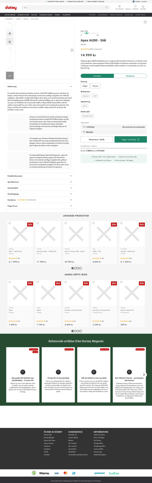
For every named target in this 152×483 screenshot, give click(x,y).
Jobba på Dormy (99, 435)
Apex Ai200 (34, 19)
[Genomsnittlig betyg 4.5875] (124, 339)
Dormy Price (140, 15)
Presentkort (72, 452)
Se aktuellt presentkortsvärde (77, 455)
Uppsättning (85, 98)
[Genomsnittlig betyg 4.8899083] (68, 339)
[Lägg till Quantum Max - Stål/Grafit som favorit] (37, 241)
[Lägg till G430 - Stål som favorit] (93, 241)
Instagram (47, 449)
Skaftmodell (85, 108)
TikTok (46, 452)
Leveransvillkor (98, 449)
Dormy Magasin (116, 15)
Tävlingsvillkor (98, 443)
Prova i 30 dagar (99, 437)
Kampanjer (129, 15)
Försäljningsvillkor (99, 446)
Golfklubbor (10, 15)
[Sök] (107, 7)
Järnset (25, 19)
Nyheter (92, 15)
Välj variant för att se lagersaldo (133, 123)
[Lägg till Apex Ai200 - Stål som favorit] (145, 22)
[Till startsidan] (10, 8)
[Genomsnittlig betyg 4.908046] (12, 339)
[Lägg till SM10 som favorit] (37, 300)
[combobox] (66, 7)
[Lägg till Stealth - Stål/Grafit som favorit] (121, 241)
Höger (85, 82)
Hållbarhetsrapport (100, 455)
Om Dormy (97, 440)
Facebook (47, 446)
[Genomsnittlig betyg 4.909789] (40, 339)
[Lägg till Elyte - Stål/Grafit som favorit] (9, 241)
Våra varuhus (72, 446)
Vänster (95, 82)
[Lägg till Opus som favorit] (9, 300)
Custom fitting (73, 437)
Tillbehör (66, 15)
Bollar (34, 15)
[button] (128, 7)
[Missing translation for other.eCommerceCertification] (33, 473)
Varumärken (103, 15)
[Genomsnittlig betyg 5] (21, 218)
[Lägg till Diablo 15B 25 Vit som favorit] (121, 300)
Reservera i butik (96, 135)
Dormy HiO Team (49, 440)
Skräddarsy (130, 72)
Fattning (84, 78)
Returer (70, 440)
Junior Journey (48, 443)
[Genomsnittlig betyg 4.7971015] (124, 277)
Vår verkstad (72, 443)
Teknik (57, 15)
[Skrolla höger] (72, 50)
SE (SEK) (140, 1)
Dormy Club (48, 435)
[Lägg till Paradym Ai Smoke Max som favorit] (65, 300)
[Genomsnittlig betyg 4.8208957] (96, 339)
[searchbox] (61, 7)
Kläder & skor (23, 15)
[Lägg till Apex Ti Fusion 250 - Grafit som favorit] (65, 241)
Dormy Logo (98, 452)
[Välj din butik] (119, 7)
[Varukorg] (143, 7)
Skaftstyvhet (85, 88)
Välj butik (88, 128)
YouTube (46, 455)
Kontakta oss (72, 435)
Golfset (18, 19)
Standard (97, 72)
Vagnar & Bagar (45, 15)
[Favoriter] (135, 7)
